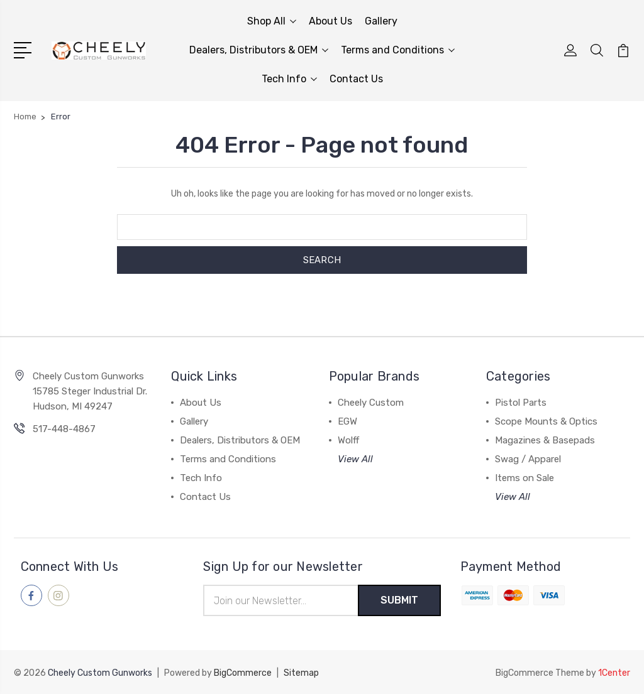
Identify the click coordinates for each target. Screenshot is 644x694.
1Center (614, 672)
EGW (347, 421)
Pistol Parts (521, 402)
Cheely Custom (371, 402)
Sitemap (301, 672)
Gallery (381, 21)
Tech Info (289, 79)
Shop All (271, 21)
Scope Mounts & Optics (546, 421)
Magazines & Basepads (545, 440)
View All (355, 459)
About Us (330, 21)
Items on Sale (524, 478)
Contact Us (356, 79)
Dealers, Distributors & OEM (258, 50)
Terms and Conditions (398, 50)
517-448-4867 (64, 429)
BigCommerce (243, 672)
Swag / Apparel (528, 459)
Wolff (348, 440)
